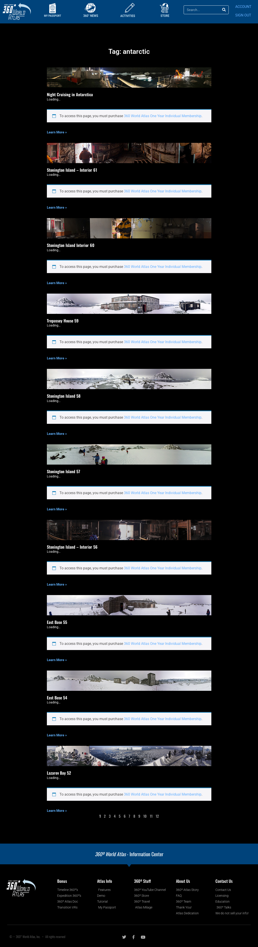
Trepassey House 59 (63, 321)
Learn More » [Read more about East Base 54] (57, 735)
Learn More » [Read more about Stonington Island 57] (57, 509)
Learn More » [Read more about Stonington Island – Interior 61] (57, 207)
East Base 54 (57, 698)
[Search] (224, 10)
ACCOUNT (243, 7)
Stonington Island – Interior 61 (72, 170)
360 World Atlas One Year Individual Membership (162, 116)
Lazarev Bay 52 (59, 773)
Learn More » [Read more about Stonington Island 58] (57, 434)
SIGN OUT (243, 15)
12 (157, 816)
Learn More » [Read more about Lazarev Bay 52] (57, 811)
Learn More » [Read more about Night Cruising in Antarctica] (57, 132)
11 (151, 816)
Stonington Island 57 (63, 471)
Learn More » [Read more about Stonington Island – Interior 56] (57, 584)
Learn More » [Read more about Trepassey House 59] (57, 358)
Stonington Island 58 (63, 396)
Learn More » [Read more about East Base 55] (57, 660)
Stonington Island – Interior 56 (72, 547)
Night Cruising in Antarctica (70, 94)
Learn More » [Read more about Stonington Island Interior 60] (57, 283)
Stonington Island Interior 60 (70, 245)
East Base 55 (57, 622)
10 (145, 816)
